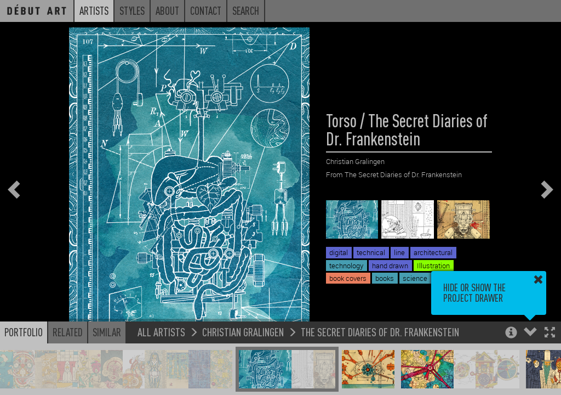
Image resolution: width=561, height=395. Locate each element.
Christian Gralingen (243, 331)
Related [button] (68, 332)
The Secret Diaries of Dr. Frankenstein (380, 331)
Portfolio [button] (23, 332)
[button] (550, 333)
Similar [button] (107, 332)
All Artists (161, 331)
